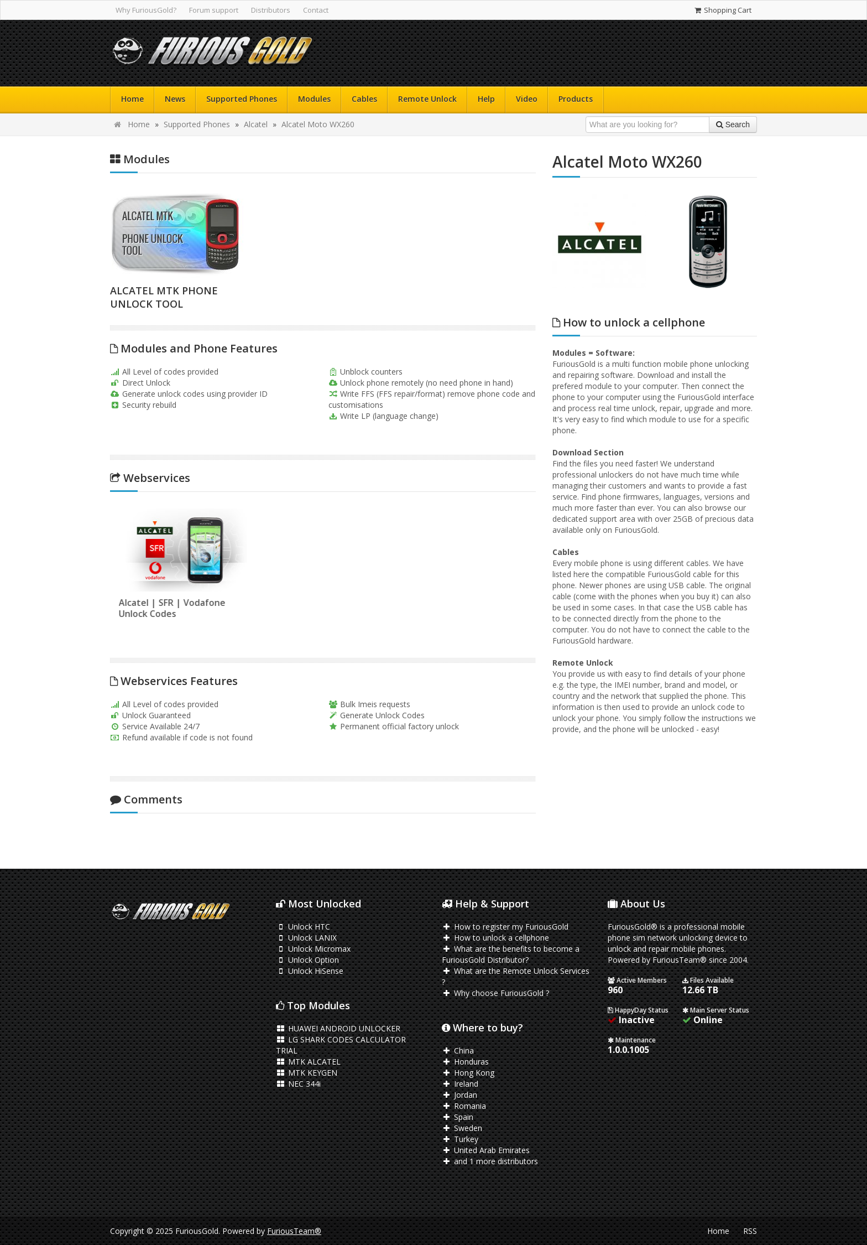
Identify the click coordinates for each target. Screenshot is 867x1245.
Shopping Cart (722, 10)
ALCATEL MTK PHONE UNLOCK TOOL (164, 297)
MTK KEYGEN (306, 1072)
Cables (364, 99)
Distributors (270, 10)
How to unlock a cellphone (495, 937)
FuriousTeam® (294, 1231)
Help (486, 99)
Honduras (465, 1061)
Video (526, 99)
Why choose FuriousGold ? (495, 993)
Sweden (462, 1128)
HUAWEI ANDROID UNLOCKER (338, 1028)
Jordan (459, 1095)
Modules (314, 99)
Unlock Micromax (313, 948)
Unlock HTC (303, 926)
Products (575, 99)
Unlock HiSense (309, 971)
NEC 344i (298, 1083)
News (175, 99)
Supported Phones (241, 99)
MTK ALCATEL (308, 1061)
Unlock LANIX (306, 937)
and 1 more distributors (490, 1161)
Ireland (460, 1083)
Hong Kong (468, 1072)
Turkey (460, 1139)
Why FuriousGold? (146, 10)
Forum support (213, 10)
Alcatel (256, 124)
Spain (457, 1117)
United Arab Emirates (486, 1150)
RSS (750, 1231)
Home (132, 99)
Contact (315, 10)
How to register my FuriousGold (505, 926)
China (458, 1050)
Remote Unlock (427, 99)
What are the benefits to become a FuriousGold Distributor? (510, 954)
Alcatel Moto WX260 (317, 124)
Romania (464, 1106)
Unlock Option (307, 959)
